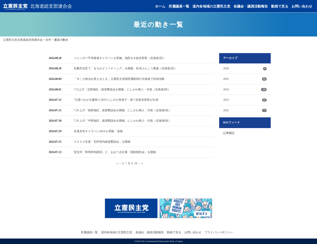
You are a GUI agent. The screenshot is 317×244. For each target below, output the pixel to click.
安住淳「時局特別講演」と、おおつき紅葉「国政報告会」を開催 (115, 152)
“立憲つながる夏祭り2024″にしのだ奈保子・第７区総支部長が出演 (116, 99)
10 (135, 163)
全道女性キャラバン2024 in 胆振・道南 (98, 131)
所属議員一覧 (179, 7)
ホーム (160, 7)
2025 (245, 79)
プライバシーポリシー (219, 232)
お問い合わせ (302, 7)
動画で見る (279, 7)
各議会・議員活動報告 (251, 7)
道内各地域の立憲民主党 (211, 7)
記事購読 (229, 133)
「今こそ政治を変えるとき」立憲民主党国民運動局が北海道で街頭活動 (119, 78)
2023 (245, 100)
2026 (245, 68)
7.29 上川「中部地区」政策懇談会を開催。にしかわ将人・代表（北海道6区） (122, 120)
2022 (245, 110)
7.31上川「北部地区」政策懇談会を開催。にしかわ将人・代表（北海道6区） (122, 89)
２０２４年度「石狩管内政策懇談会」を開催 (102, 141)
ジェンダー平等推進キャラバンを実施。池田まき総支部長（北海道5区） (120, 58)
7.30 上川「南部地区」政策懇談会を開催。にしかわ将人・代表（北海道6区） (122, 110)
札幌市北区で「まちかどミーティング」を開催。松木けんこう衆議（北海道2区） (125, 68)
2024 (245, 89)
